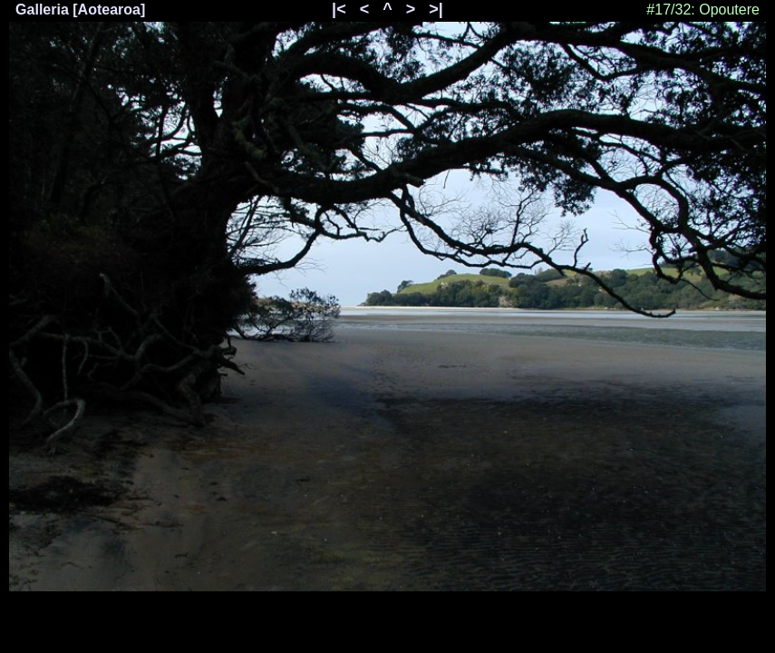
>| (436, 9)
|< (339, 9)
